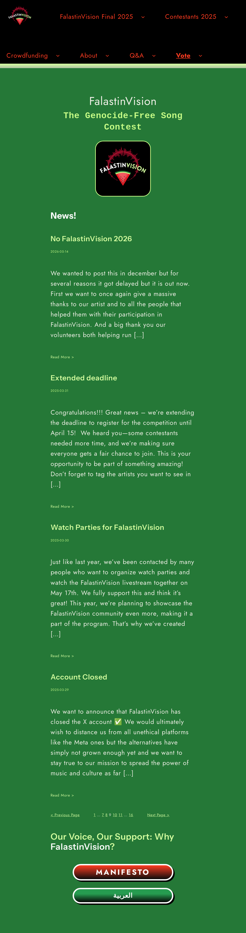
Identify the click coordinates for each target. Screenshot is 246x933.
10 (115, 813)
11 (121, 813)
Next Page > (158, 813)
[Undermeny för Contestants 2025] (226, 17)
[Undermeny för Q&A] (154, 55)
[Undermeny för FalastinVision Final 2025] (143, 17)
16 (131, 813)
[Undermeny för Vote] (200, 55)
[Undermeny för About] (107, 55)
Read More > (62, 356)
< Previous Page (65, 813)
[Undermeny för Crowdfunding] (58, 55)
